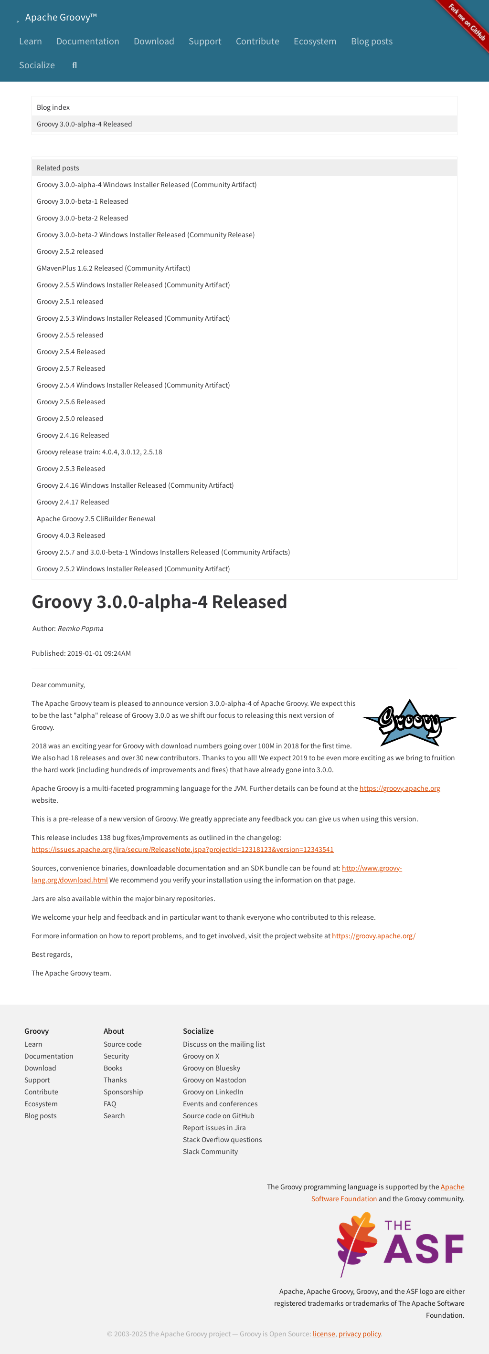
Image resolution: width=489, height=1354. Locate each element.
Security (116, 1055)
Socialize (37, 64)
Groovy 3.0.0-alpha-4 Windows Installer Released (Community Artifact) (147, 184)
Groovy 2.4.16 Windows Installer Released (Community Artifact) (135, 485)
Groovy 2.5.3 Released (71, 468)
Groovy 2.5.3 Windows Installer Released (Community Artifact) (133, 318)
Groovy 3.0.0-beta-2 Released (82, 217)
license (324, 1333)
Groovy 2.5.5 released (70, 334)
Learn (30, 40)
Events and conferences (220, 1103)
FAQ (110, 1103)
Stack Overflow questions (222, 1139)
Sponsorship (123, 1091)
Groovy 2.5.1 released (70, 301)
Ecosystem (315, 40)
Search (114, 1115)
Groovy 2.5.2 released (70, 251)
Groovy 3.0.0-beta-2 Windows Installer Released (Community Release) (146, 234)
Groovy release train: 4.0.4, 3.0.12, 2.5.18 (99, 451)
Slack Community (210, 1151)
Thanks (115, 1079)
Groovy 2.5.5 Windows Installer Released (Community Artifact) (133, 284)
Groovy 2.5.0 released (70, 418)
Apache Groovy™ (54, 16)
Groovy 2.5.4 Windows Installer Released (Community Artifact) (133, 384)
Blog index (53, 107)
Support (205, 40)
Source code (123, 1044)
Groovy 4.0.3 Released (71, 535)
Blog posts (372, 40)
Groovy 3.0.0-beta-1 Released (82, 201)
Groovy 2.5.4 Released (71, 351)
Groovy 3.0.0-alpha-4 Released (84, 123)
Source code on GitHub (219, 1115)
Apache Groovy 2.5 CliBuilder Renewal (96, 518)
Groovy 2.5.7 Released (71, 368)
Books (113, 1067)
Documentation (87, 40)
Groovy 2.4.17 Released (73, 501)
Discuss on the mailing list (224, 1044)
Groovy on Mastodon (214, 1079)
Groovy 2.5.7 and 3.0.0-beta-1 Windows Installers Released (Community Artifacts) (163, 551)
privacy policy (360, 1333)
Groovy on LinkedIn (213, 1091)
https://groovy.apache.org (400, 788)
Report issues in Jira (214, 1127)
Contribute (257, 40)
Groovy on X (201, 1055)
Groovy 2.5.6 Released (71, 401)
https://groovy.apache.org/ (373, 935)
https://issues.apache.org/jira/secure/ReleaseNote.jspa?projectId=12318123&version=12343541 (183, 849)
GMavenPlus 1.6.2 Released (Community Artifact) (114, 268)
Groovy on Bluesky (211, 1067)
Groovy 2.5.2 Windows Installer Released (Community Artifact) (133, 568)
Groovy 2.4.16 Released (73, 435)
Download (154, 40)
